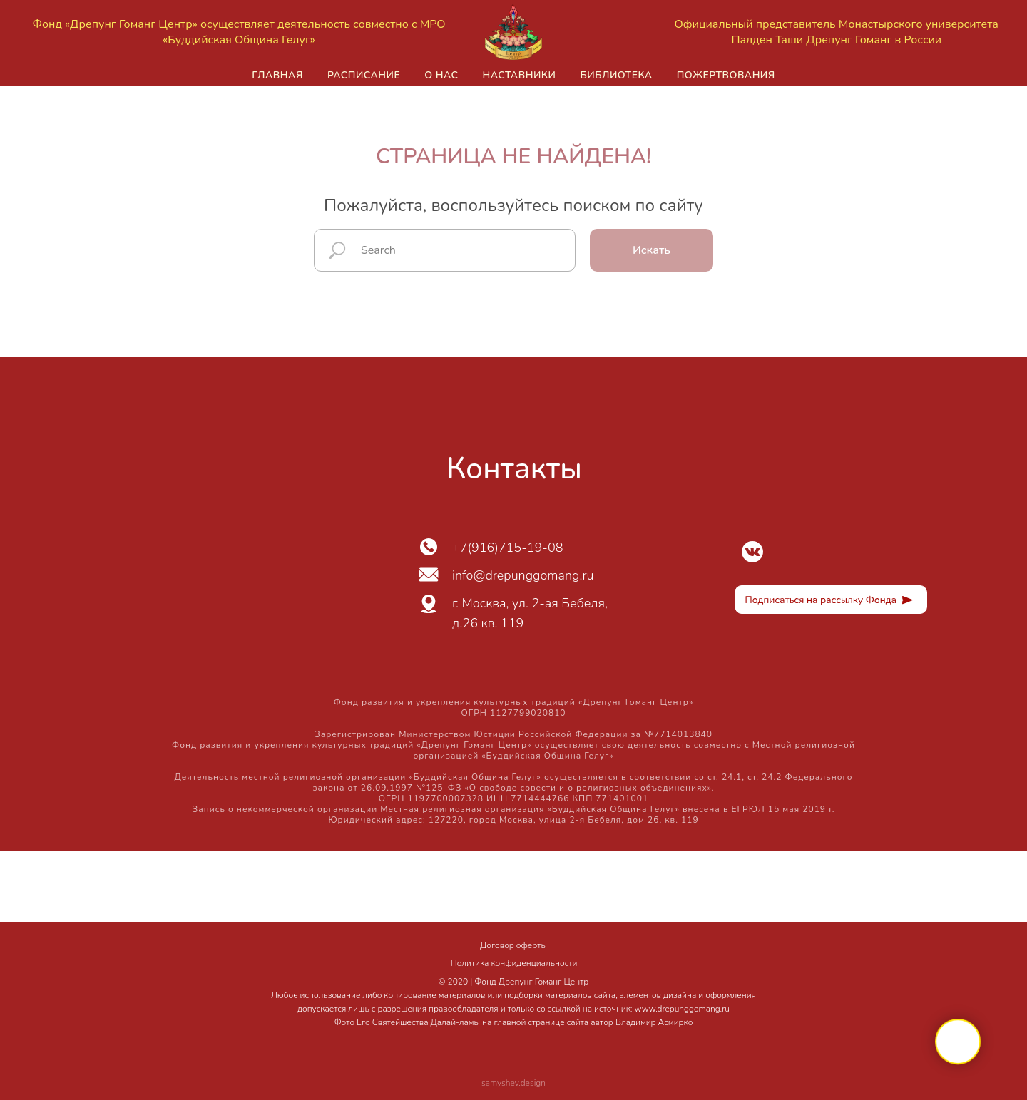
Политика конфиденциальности (514, 963)
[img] (752, 551)
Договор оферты (513, 945)
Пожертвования (726, 75)
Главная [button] (277, 75)
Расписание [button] (363, 75)
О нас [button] (441, 75)
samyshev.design (513, 1083)
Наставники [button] (519, 75)
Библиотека (616, 75)
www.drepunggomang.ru (682, 1008)
